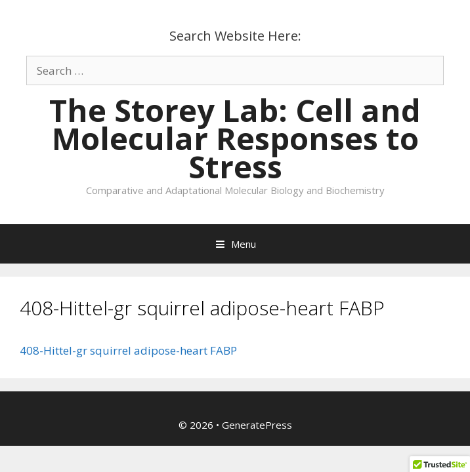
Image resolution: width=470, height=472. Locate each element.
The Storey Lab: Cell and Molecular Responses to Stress (235, 138)
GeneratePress (257, 424)
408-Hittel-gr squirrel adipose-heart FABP (128, 350)
